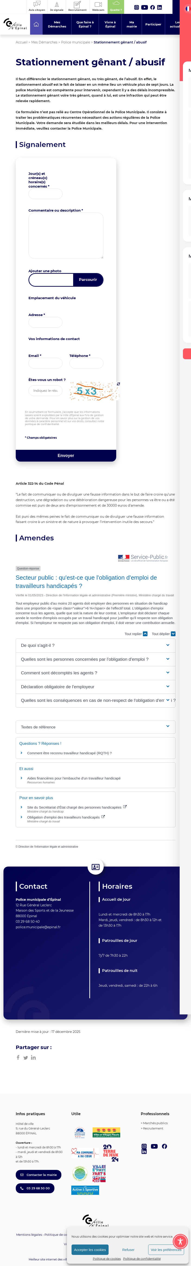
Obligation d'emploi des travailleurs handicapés (66, 817)
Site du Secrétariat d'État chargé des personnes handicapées (77, 807)
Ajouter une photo (44, 271)
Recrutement (153, 1128)
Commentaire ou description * (55, 210)
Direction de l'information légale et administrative (48, 846)
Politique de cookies (107, 1258)
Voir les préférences (166, 1250)
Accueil (22, 42)
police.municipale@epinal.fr (38, 927)
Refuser (128, 1250)
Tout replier (136, 633)
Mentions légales (29, 1234)
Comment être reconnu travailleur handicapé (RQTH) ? (69, 753)
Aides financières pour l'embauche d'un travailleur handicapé (74, 778)
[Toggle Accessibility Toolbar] (180, 1241)
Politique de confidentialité (142, 1258)
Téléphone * (80, 355)
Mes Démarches (44, 42)
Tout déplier (163, 633)
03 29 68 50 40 (28, 921)
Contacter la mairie (38, 1175)
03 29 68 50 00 (35, 1188)
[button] (95, 645)
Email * (34, 355)
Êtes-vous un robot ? (47, 379)
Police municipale (75, 42)
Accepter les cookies (90, 1250)
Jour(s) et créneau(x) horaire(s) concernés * (39, 180)
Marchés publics (155, 1123)
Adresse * (36, 315)
